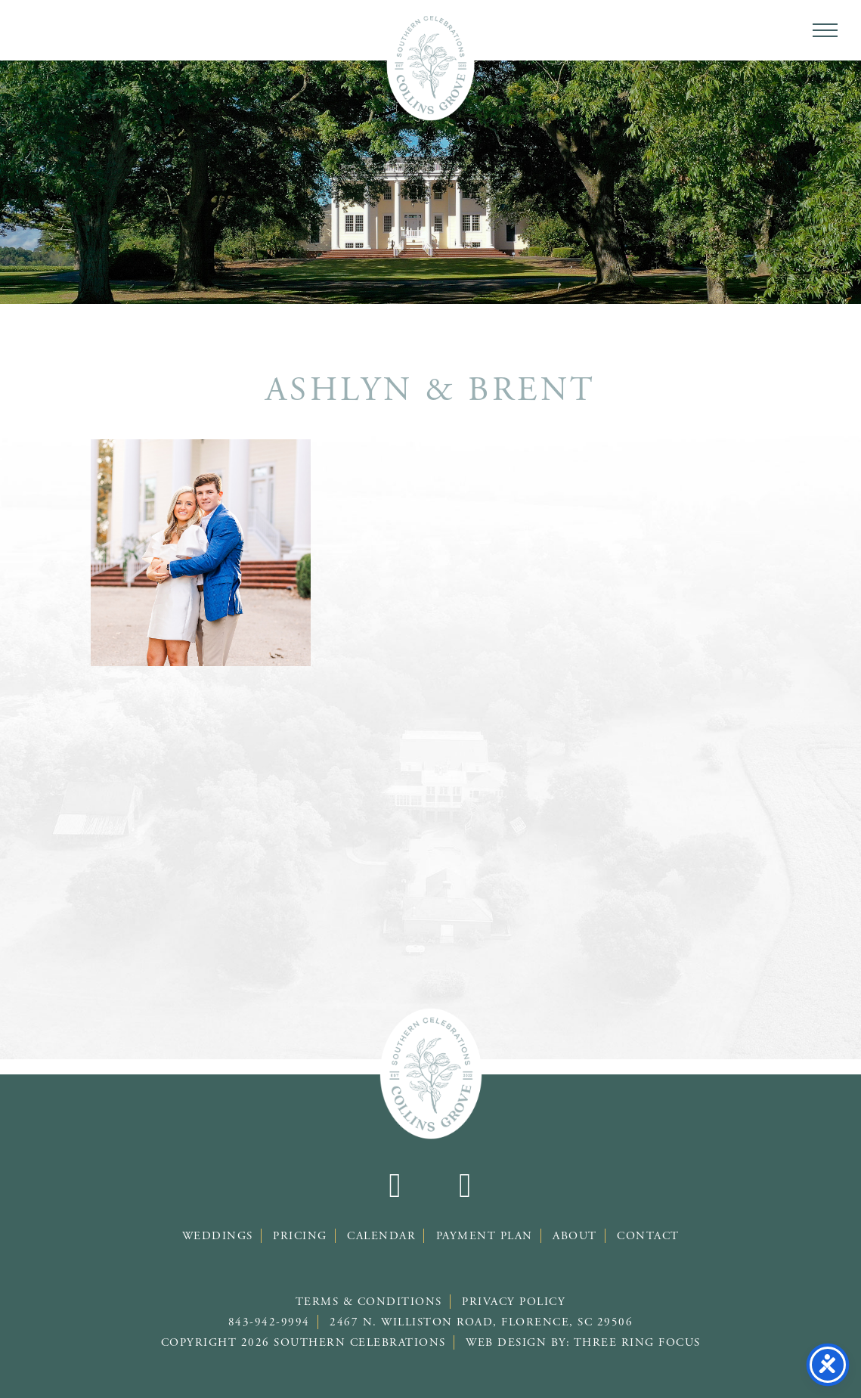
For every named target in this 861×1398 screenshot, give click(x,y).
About (575, 1236)
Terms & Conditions (369, 1301)
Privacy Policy (513, 1301)
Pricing (300, 1236)
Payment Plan (484, 1236)
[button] (825, 30)
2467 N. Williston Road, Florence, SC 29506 (481, 1322)
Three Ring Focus (637, 1342)
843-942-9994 (269, 1322)
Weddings (217, 1236)
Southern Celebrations (430, 64)
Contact (648, 1236)
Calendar (381, 1236)
